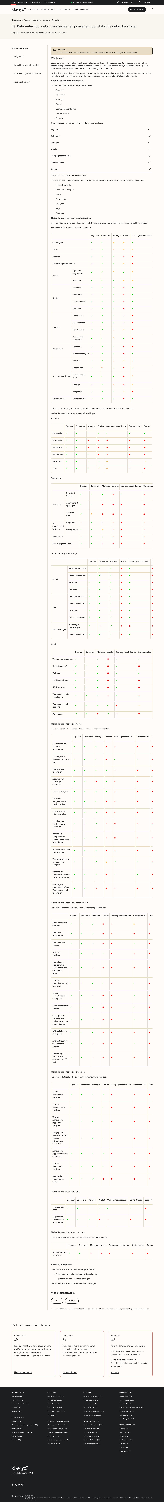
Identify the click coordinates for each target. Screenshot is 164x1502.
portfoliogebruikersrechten (126, 76)
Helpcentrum (22, 2)
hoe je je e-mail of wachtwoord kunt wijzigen (77, 1283)
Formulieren (61, 199)
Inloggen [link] (115, 1372)
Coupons (60, 213)
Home (14, 2)
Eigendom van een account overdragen (73, 1279)
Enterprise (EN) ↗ (36, 2)
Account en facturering (32, 20)
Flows (58, 194)
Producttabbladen (64, 185)
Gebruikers (56, 20)
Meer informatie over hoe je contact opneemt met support (124, 1309)
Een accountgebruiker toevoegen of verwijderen (76, 1274)
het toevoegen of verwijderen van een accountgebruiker (87, 76)
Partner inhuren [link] (70, 1372)
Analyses (60, 204)
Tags (58, 208)
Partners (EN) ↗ (50, 2)
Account (46, 20)
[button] (57, 1301)
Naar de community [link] (23, 1372)
